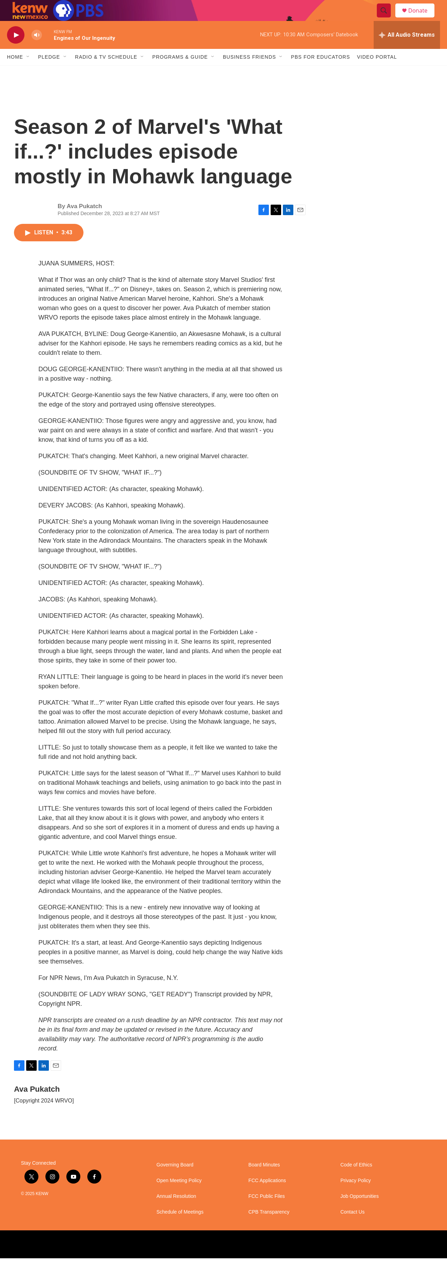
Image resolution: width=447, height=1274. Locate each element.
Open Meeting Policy (178, 1196)
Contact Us (352, 1227)
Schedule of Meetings (180, 1227)
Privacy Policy (355, 1196)
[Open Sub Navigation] (28, 72)
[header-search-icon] (387, 18)
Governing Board (174, 1180)
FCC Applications (267, 1196)
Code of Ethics (356, 1180)
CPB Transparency (269, 1227)
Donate (422, 18)
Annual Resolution (176, 1212)
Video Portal (377, 72)
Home (15, 72)
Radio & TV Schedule (106, 72)
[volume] (37, 51)
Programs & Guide (180, 72)
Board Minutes (264, 1180)
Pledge (49, 72)
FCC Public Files (266, 1212)
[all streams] (407, 51)
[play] (15, 51)
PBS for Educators (320, 72)
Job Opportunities (359, 1212)
